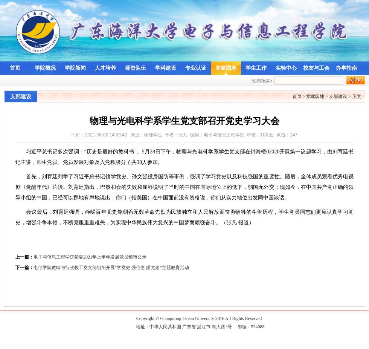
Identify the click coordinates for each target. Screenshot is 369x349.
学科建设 (165, 68)
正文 (356, 96)
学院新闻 (75, 68)
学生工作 (256, 68)
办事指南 (346, 68)
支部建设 (338, 96)
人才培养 (105, 68)
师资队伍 (135, 68)
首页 (15, 68)
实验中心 (286, 68)
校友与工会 (316, 68)
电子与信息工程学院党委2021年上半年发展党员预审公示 (90, 257)
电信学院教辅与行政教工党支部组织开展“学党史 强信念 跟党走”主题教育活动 (111, 267)
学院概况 (45, 68)
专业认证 (195, 68)
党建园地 (225, 68)
